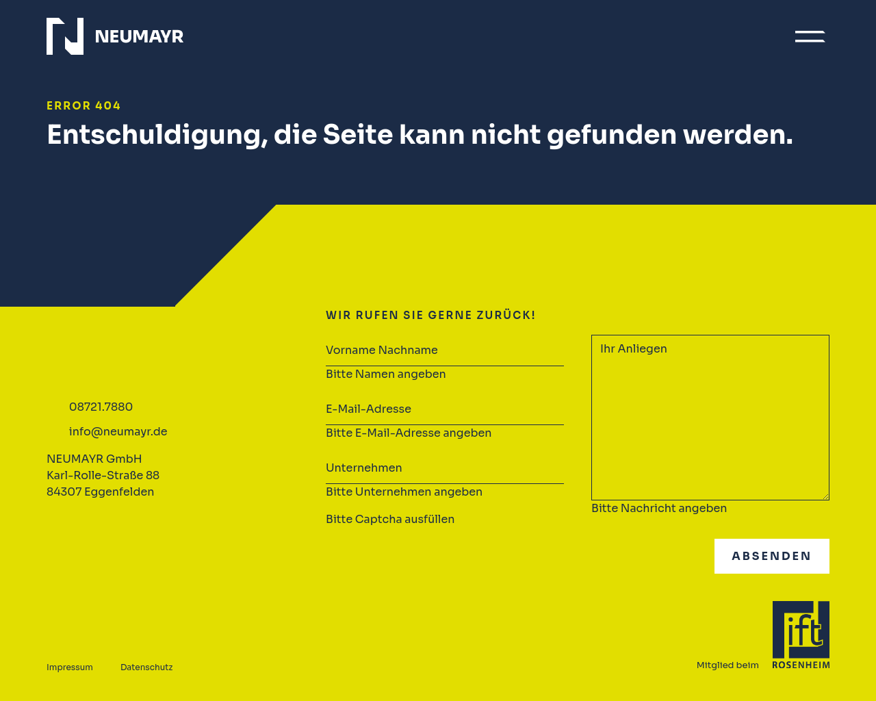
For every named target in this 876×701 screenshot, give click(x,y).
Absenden (772, 556)
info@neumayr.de (118, 431)
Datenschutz (146, 667)
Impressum (70, 667)
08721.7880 (101, 407)
